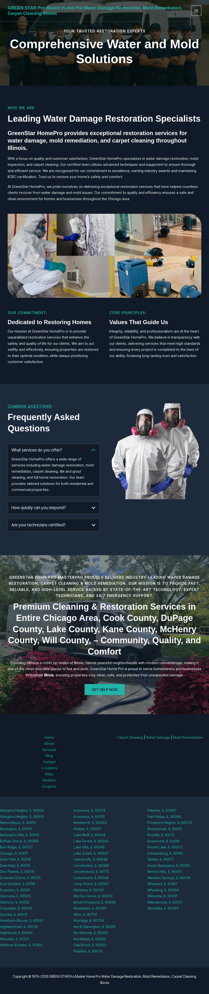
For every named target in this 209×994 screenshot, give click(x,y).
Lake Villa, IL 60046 (89, 847)
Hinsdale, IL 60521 (14, 939)
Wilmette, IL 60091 (162, 896)
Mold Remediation (188, 737)
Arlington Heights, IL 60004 (22, 810)
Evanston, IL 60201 (15, 890)
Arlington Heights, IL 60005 (22, 816)
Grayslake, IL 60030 (16, 908)
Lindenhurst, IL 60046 (91, 877)
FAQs (49, 774)
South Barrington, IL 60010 (168, 865)
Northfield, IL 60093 (90, 939)
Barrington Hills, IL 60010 (19, 835)
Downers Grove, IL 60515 (20, 877)
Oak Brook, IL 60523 (90, 945)
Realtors (49, 780)
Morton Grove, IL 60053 (93, 896)
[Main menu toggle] (196, 11)
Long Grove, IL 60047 (91, 883)
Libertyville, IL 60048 (91, 859)
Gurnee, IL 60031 (13, 914)
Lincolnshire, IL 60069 (91, 865)
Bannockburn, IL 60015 (18, 822)
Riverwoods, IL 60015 (164, 829)
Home (49, 737)
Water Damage (158, 737)
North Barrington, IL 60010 (95, 926)
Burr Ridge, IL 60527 (16, 847)
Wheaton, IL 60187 (162, 883)
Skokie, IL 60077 (160, 859)
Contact (49, 762)
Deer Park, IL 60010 (15, 859)
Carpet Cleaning (130, 737)
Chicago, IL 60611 (14, 853)
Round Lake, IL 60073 (165, 847)
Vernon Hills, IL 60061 (164, 871)
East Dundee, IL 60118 (17, 883)
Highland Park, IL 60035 (19, 926)
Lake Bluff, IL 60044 (89, 835)
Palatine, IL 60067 (161, 810)
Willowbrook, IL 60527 (165, 902)
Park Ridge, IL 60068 (164, 816)
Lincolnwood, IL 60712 (91, 871)
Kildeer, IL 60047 (87, 829)
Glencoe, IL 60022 (14, 902)
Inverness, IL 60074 (89, 810)
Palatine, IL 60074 (88, 951)
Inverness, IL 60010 (89, 816)
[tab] (54, 470)
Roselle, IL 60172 (160, 835)
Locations (49, 768)
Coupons (49, 786)
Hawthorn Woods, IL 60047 (22, 920)
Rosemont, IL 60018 (163, 841)
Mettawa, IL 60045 (89, 890)
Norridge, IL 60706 (89, 920)
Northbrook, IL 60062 (91, 932)
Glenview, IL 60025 (15, 896)
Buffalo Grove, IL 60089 (19, 841)
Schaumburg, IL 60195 (165, 853)
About (49, 743)
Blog (49, 755)
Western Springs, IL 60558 (169, 877)
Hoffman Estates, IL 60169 (21, 945)
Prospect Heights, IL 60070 (169, 822)
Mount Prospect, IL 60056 (95, 902)
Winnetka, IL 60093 (163, 908)
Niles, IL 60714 (85, 914)
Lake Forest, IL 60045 (91, 841)
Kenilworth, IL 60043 (90, 822)
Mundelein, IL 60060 (90, 908)
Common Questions (30, 406)
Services (49, 749)
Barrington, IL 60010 (16, 829)
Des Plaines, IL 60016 (17, 871)
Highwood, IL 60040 (16, 932)
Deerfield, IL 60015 (15, 865)
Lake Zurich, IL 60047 (91, 853)
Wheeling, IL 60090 (163, 890)
